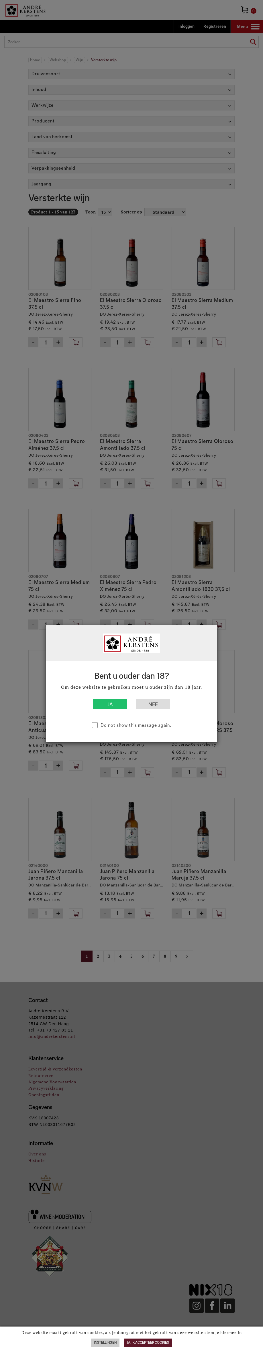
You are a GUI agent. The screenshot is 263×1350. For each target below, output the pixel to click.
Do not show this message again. (136, 725)
